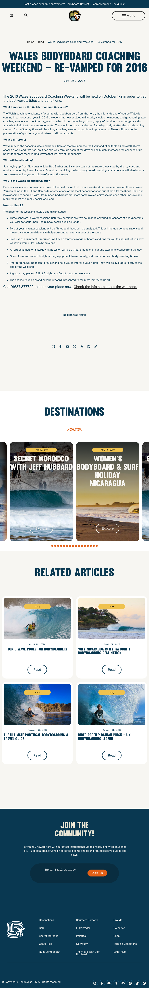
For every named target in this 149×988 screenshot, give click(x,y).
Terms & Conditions (125, 944)
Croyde (117, 920)
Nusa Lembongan (49, 952)
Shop (116, 936)
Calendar (119, 928)
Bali (41, 928)
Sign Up (97, 873)
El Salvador (83, 928)
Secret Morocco (48, 936)
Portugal (81, 936)
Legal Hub (119, 952)
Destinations (46, 920)
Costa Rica (45, 944)
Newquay (82, 944)
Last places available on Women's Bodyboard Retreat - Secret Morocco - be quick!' (74, 4)
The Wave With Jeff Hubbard (88, 953)
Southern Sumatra (87, 920)
